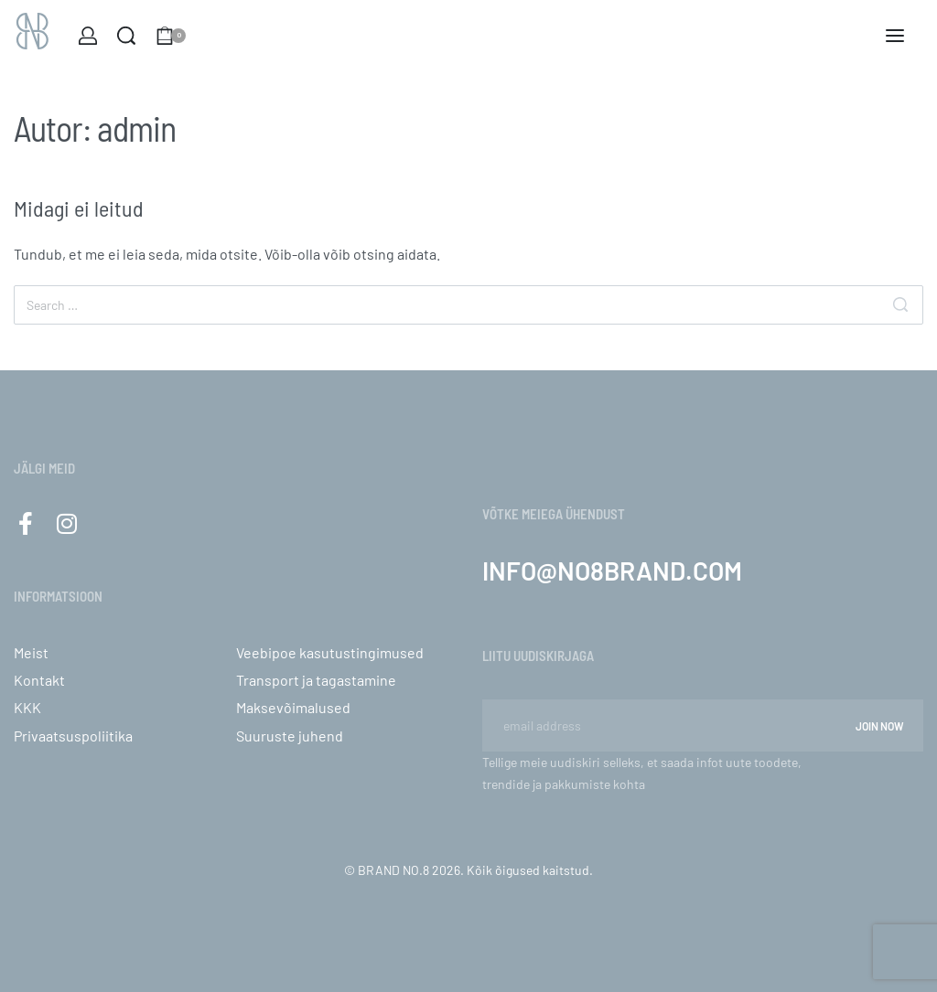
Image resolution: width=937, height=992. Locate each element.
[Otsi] (900, 305)
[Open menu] (895, 35)
